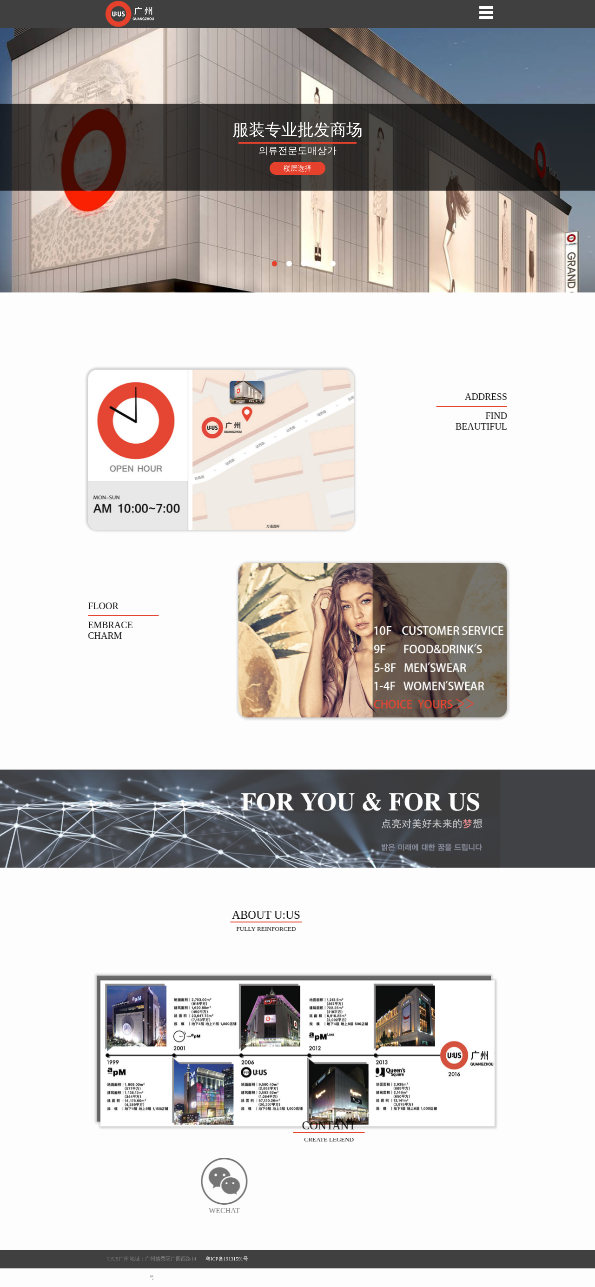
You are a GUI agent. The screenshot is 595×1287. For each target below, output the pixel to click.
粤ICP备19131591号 (226, 1258)
